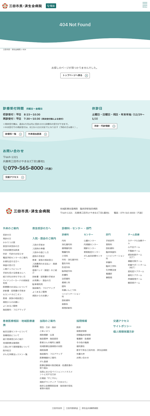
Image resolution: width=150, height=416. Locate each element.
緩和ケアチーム (135, 275)
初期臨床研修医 (83, 335)
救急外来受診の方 (11, 246)
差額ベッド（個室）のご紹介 (44, 272)
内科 (64, 240)
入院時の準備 (38, 248)
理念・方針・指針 (48, 327)
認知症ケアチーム (136, 271)
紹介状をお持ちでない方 (14, 276)
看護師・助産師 (83, 338)
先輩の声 (80, 354)
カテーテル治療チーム (137, 242)
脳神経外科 (67, 271)
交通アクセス (11, 177)
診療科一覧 (10, 134)
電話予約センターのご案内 (15, 257)
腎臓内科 (66, 252)
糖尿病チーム (134, 282)
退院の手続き (38, 256)
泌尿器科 (66, 278)
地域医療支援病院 (11, 343)
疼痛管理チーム (135, 279)
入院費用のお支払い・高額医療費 (44, 265)
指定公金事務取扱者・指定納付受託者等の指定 (56, 387)
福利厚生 (80, 346)
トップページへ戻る (72, 75)
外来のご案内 (11, 228)
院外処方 (7, 350)
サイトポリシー (122, 326)
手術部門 (110, 240)
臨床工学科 (111, 266)
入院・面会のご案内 (44, 239)
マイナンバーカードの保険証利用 (16, 282)
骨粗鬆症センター (92, 252)
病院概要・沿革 (47, 335)
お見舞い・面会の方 (41, 280)
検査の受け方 (9, 265)
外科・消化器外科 (70, 259)
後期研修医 (81, 331)
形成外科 (66, 267)
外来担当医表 (34, 134)
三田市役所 (57, 408)
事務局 (109, 277)
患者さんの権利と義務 (50, 342)
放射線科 (66, 300)
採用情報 (81, 321)
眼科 (64, 286)
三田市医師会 (72, 408)
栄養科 (109, 262)
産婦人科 (66, 282)
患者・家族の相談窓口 (13, 298)
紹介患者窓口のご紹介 (13, 339)
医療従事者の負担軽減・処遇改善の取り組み (56, 367)
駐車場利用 (37, 284)
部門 (108, 234)
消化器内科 (67, 244)
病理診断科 (67, 308)
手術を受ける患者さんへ (14, 273)
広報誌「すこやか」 (49, 378)
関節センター (90, 248)
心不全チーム (134, 247)
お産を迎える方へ (11, 261)
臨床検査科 (111, 252)
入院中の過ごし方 (40, 252)
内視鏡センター (91, 244)
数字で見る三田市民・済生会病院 (91, 350)
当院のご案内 (48, 321)
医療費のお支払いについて (15, 287)
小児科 (65, 256)
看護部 (109, 273)
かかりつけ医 (9, 242)
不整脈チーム (134, 251)
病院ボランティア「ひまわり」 (54, 382)
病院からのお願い (11, 302)
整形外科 (66, 263)
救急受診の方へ (41, 228)
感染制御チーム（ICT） (135, 256)
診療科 (65, 234)
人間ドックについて (12, 269)
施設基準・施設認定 (49, 338)
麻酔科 (65, 304)
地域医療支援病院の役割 (51, 346)
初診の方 (7, 234)
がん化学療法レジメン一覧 (15, 354)
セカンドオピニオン (12, 294)
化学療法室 (111, 270)
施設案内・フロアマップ (14, 309)
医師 (78, 327)
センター (88, 234)
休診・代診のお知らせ (13, 253)
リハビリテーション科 (71, 295)
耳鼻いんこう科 (69, 290)
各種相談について (11, 335)
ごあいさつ (45, 331)
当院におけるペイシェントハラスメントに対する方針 (56, 373)
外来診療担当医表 (11, 250)
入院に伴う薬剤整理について (16, 346)
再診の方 (7, 238)
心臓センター (90, 240)
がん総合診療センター (93, 257)
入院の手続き (38, 244)
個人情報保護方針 (123, 332)
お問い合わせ (82, 357)
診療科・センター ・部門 (76, 228)
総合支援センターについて (15, 331)
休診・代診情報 (102, 126)
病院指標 (44, 350)
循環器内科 (67, 248)
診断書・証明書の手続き (14, 290)
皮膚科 (65, 275)
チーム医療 (133, 234)
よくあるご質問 (10, 306)
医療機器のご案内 (48, 357)
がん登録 (44, 361)
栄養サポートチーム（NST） (137, 266)
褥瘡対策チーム (135, 261)
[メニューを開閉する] (145, 5)
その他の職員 (82, 342)
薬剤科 (109, 244)
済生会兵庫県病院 (90, 408)
